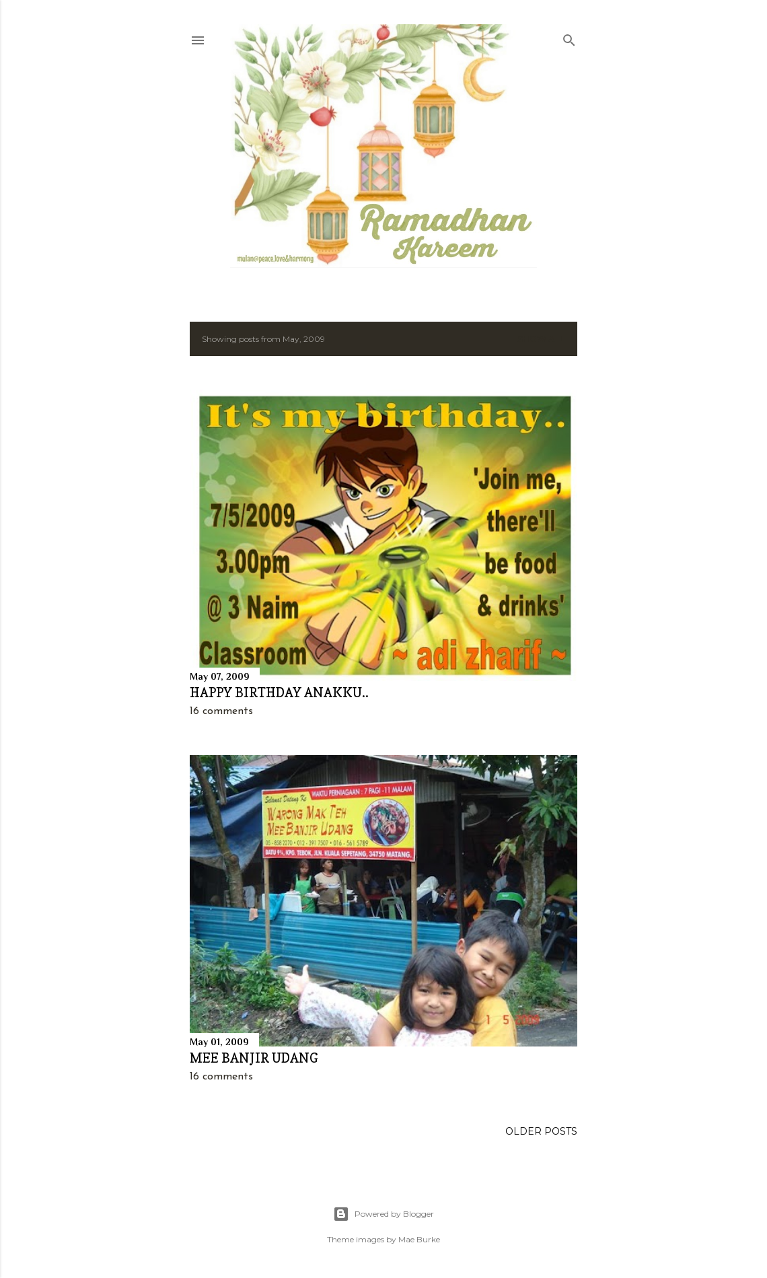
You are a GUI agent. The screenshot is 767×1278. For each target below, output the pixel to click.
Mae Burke (419, 1239)
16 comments (221, 711)
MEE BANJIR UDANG (254, 1058)
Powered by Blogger (383, 1214)
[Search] (569, 37)
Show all (541, 339)
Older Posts (541, 1131)
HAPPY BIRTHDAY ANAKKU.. (279, 692)
